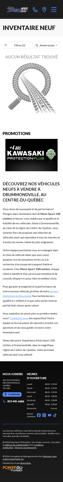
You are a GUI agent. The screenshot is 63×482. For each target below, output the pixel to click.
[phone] (35, 9)
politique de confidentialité (17, 445)
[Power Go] (31, 468)
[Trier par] (47, 45)
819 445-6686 (13, 401)
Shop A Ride (25, 463)
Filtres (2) (14, 45)
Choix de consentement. (25, 447)
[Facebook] (39, 415)
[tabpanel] (42, 396)
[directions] (44, 9)
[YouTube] (50, 415)
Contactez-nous (19, 318)
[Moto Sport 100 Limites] (17, 9)
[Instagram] (44, 415)
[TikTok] (55, 415)
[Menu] (54, 9)
